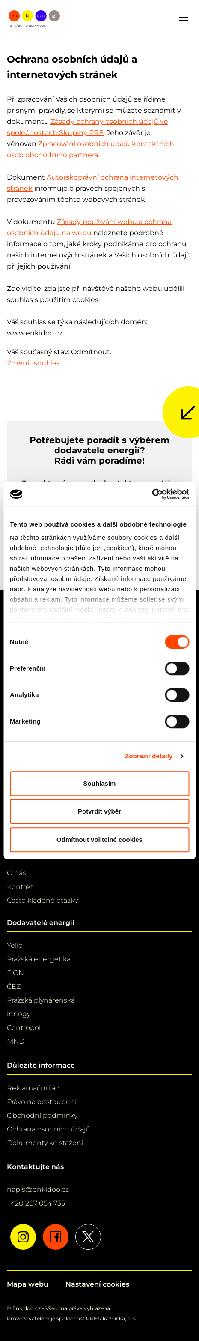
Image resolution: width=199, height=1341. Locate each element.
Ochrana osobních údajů (48, 1129)
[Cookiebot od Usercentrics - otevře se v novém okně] (151, 494)
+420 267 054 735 (36, 1203)
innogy (18, 1014)
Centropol (24, 1028)
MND (15, 1041)
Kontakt (20, 887)
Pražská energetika (39, 959)
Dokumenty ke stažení (45, 1143)
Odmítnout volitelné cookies (99, 839)
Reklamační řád (33, 1088)
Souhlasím (99, 783)
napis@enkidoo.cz (38, 1189)
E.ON (15, 973)
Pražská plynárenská (41, 1000)
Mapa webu (27, 1284)
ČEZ (14, 986)
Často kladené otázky (42, 900)
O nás (16, 873)
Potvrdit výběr (99, 811)
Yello (15, 945)
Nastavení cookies (97, 1284)
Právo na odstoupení (42, 1102)
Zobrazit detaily (149, 756)
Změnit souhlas (33, 363)
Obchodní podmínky (42, 1115)
